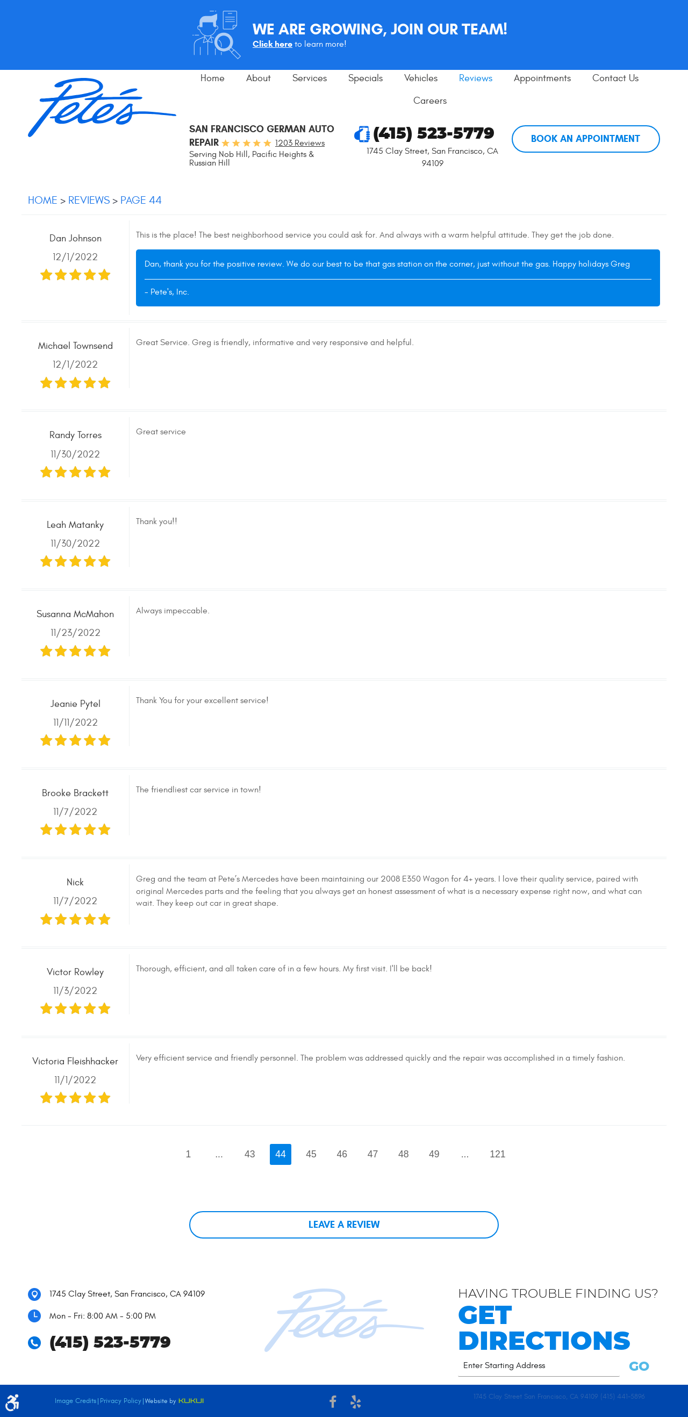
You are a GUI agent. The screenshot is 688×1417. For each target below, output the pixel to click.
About (258, 78)
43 (250, 1154)
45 (311, 1154)
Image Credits (75, 1401)
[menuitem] (212, 78)
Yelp (355, 1403)
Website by (174, 1401)
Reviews (475, 78)
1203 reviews (300, 143)
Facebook (332, 1403)
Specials (365, 78)
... (219, 1154)
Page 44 (141, 200)
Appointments (542, 78)
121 (497, 1154)
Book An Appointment (585, 139)
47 (373, 1154)
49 (434, 1154)
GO (637, 1367)
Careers (430, 100)
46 (342, 1154)
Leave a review (344, 1224)
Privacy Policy (120, 1401)
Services (309, 78)
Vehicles (421, 78)
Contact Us (615, 78)
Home (212, 78)
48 (403, 1154)
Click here (272, 44)
